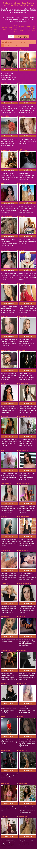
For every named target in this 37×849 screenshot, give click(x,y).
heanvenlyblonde (6, 193)
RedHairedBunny (6, 136)
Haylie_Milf (4, 365)
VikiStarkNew (5, 50)
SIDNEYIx (22, 250)
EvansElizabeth (6, 78)
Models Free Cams (28, 28)
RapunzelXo (5, 279)
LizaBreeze (4, 509)
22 (23, 45)
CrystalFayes (5, 767)
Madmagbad (5, 537)
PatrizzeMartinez (6, 423)
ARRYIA (3, 164)
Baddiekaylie (23, 710)
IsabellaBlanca (24, 423)
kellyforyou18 (23, 481)
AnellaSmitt (23, 279)
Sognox (3, 394)
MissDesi (4, 595)
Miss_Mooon (5, 681)
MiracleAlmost (23, 50)
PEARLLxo (22, 595)
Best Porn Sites (33, 28)
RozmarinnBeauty (25, 509)
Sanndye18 (4, 250)
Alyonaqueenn (5, 308)
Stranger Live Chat (21, 28)
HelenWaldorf (5, 107)
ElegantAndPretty (25, 365)
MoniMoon (22, 78)
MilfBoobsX (23, 136)
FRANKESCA (23, 337)
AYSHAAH (4, 710)
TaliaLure (22, 537)
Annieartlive (23, 308)
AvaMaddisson (5, 567)
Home (11, 37)
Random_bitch (5, 481)
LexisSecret (23, 681)
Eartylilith (22, 193)
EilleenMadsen (24, 451)
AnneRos (22, 107)
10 (12, 45)
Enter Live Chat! (9, 65)
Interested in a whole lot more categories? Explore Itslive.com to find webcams (18, 817)
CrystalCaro (23, 653)
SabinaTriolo (23, 767)
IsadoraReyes (23, 394)
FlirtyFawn (22, 739)
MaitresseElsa (5, 653)
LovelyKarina (23, 164)
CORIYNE (22, 623)
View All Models (7, 42)
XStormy (3, 739)
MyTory (3, 623)
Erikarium (4, 451)
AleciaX (3, 337)
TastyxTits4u (5, 222)
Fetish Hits (20, 846)
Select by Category (21, 37)
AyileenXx (22, 567)
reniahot (22, 222)
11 (16, 45)
